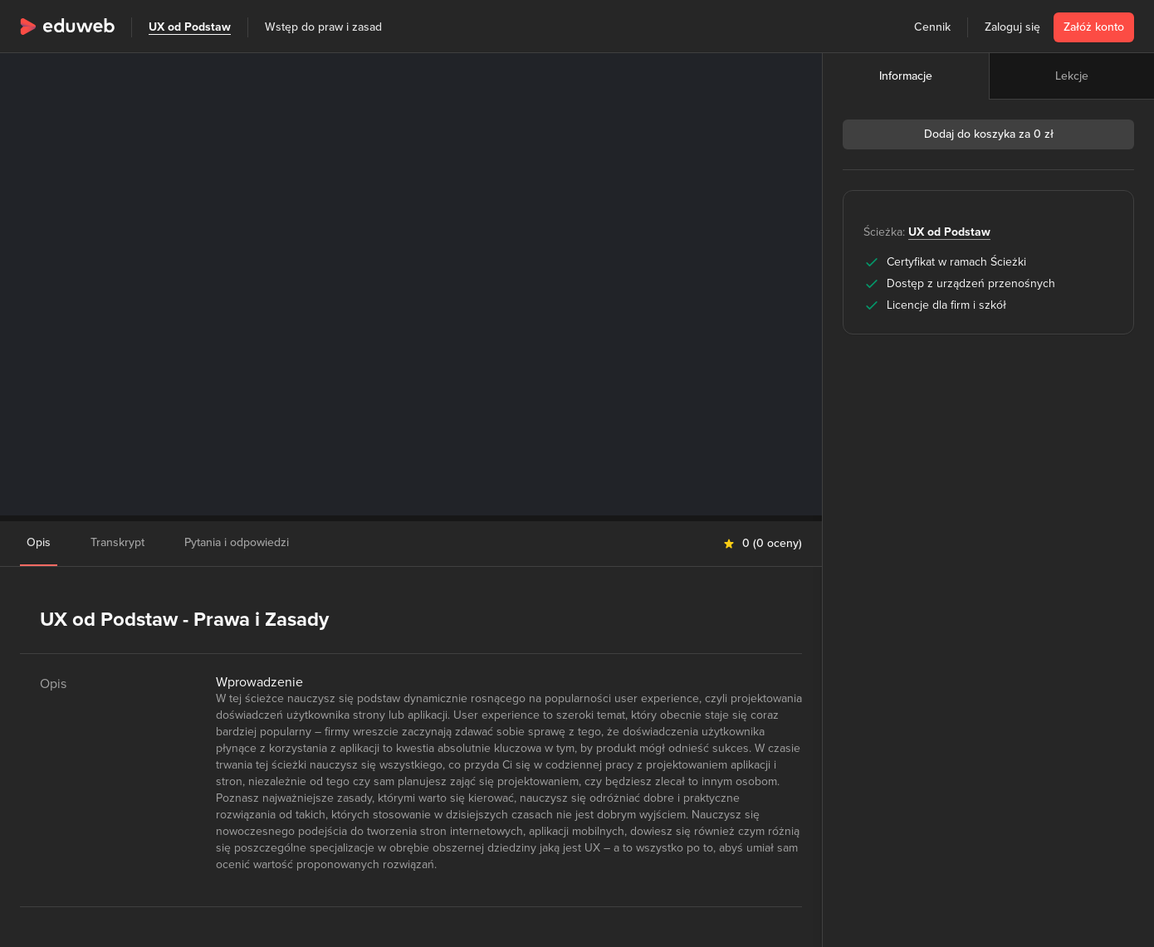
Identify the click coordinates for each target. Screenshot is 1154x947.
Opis (39, 542)
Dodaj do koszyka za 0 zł (989, 134)
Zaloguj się (1012, 27)
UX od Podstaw (190, 27)
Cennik (932, 27)
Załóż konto (1094, 27)
